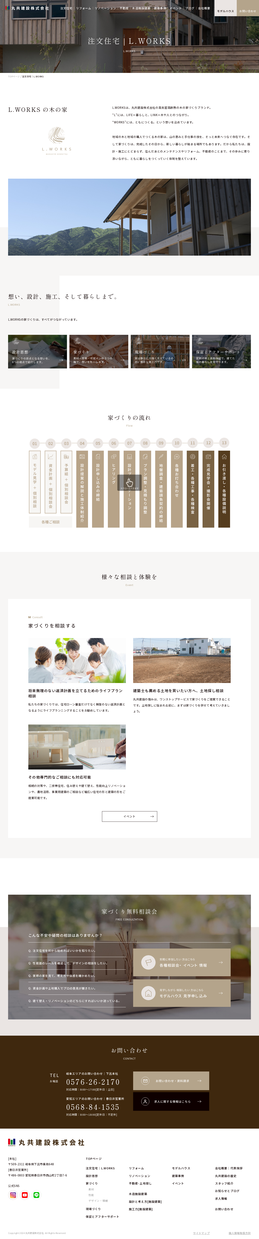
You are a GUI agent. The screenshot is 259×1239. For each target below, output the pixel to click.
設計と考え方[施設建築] (145, 1202)
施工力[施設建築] (141, 1209)
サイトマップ (201, 1233)
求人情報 (221, 1198)
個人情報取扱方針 (240, 1233)
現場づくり (93, 1209)
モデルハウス (225, 11)
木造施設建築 (141, 8)
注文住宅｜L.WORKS (100, 1168)
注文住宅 (66, 8)
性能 (91, 1195)
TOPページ (94, 1159)
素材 (91, 1189)
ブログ (189, 8)
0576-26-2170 (93, 1081)
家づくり (92, 1183)
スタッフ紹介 (224, 1183)
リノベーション (105, 8)
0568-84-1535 (93, 1106)
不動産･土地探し (140, 1183)
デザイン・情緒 (98, 1201)
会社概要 (204, 8)
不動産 (124, 8)
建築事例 (160, 8)
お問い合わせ (247, 11)
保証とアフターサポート (102, 1216)
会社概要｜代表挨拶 (229, 1168)
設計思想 (92, 1176)
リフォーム (83, 8)
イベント (176, 8)
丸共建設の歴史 (226, 1176)
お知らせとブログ (227, 1191)
